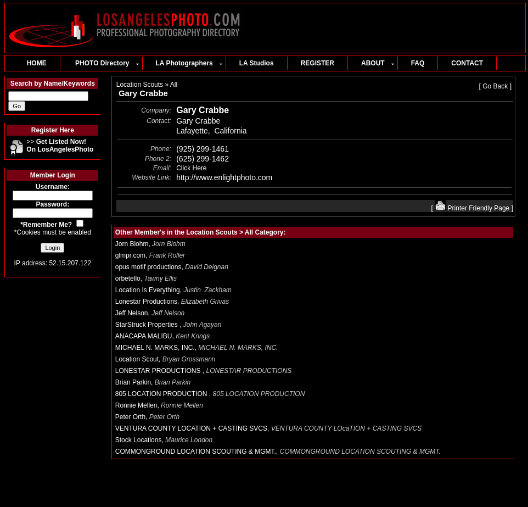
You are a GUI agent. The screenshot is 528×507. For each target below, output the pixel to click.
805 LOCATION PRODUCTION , (211, 394)
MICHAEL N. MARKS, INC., (197, 348)
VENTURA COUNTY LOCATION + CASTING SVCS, (269, 428)
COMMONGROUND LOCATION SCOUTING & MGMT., (278, 451)
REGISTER (317, 63)
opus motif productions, (171, 267)
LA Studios (256, 63)
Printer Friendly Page (472, 208)
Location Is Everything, (173, 290)
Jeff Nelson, (150, 313)
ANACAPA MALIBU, (162, 336)
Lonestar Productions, (172, 301)
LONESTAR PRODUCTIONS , (205, 371)
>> (59, 145)
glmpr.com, (150, 255)
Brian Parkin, (152, 382)
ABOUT (377, 63)
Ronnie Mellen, (159, 405)
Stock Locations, (163, 440)
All (173, 84)
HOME (32, 63)
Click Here (191, 168)
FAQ (418, 63)
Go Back (495, 86)
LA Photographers (189, 63)
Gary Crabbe (143, 93)
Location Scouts (139, 84)
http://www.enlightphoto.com (224, 177)
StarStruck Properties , (168, 324)
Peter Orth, (147, 417)
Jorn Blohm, (150, 244)
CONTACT (467, 63)
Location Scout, (165, 359)
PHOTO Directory (106, 63)
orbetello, (146, 278)
